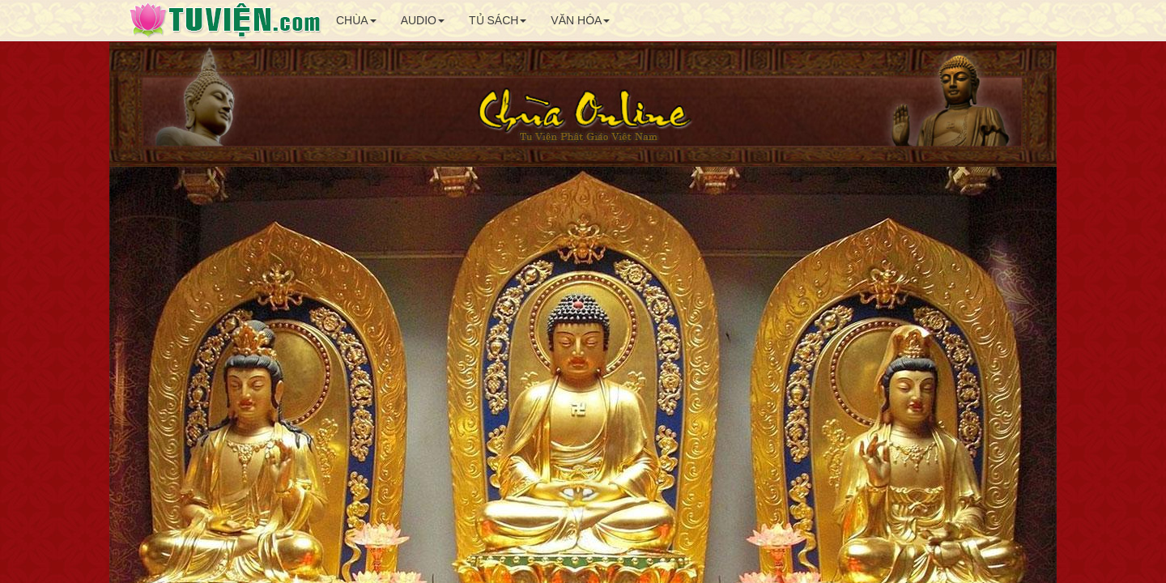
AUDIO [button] (423, 20)
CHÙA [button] (356, 20)
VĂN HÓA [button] (580, 20)
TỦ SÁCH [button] (497, 20)
